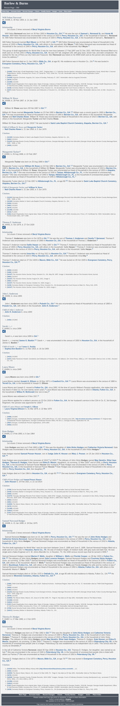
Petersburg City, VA (103, 641)
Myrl (31, 42)
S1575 (10, 496)
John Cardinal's (50, 704)
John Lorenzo (55, 558)
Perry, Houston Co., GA (72, 36)
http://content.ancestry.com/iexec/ (88, 419)
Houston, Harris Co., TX (35, 550)
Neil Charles (21, 117)
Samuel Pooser (31, 454)
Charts (37, 11)
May (100, 460)
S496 (9, 272)
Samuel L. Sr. (91, 34)
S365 (9, 584)
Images (54, 11)
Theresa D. (18, 462)
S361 (9, 214)
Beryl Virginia (41, 29)
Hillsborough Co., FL (65, 177)
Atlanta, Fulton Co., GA (102, 390)
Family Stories (46, 11)
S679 (9, 79)
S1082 (10, 71)
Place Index (68, 11)
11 (57, 473)
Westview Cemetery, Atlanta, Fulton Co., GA (33, 576)
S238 (9, 88)
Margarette (32, 112)
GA (54, 42)
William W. (32, 166)
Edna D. (49, 462)
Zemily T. (96, 238)
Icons (60, 11)
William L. (63, 556)
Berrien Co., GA (63, 112)
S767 (9, 84)
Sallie (32, 245)
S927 (9, 419)
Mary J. (78, 454)
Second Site (57, 704)
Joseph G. (28, 381)
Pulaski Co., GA (47, 304)
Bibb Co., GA (45, 61)
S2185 (10, 137)
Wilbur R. (25, 392)
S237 (9, 90)
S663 (9, 75)
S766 (9, 489)
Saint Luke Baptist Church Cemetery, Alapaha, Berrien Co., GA (78, 123)
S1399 (10, 82)
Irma (31, 254)
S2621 (10, 510)
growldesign (80, 704)
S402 (9, 320)
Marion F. (38, 556)
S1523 (10, 669)
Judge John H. (58, 454)
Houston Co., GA (54, 34)
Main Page (5, 11)
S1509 (10, 77)
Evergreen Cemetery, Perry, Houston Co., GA (22, 64)
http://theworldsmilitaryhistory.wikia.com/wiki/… (57, 669)
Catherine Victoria (100, 447)
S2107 (10, 274)
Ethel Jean (67, 639)
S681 (9, 205)
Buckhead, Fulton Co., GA (20, 565)
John (10, 482)
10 (44, 468)
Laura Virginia (14, 409)
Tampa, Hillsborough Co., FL (69, 173)
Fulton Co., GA (41, 387)
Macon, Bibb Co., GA (49, 260)
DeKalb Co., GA (51, 574)
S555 (9, 145)
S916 (9, 212)
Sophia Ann (13, 349)
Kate (99, 639)
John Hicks (75, 447)
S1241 (10, 141)
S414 (9, 356)
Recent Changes (28, 11)
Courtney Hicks (101, 558)
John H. (50, 306)
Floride (80, 556)
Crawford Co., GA (60, 381)
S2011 (10, 610)
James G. (26, 341)
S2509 (10, 677)
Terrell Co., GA (8, 383)
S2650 (10, 504)
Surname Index (16, 11)
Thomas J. (74, 238)
